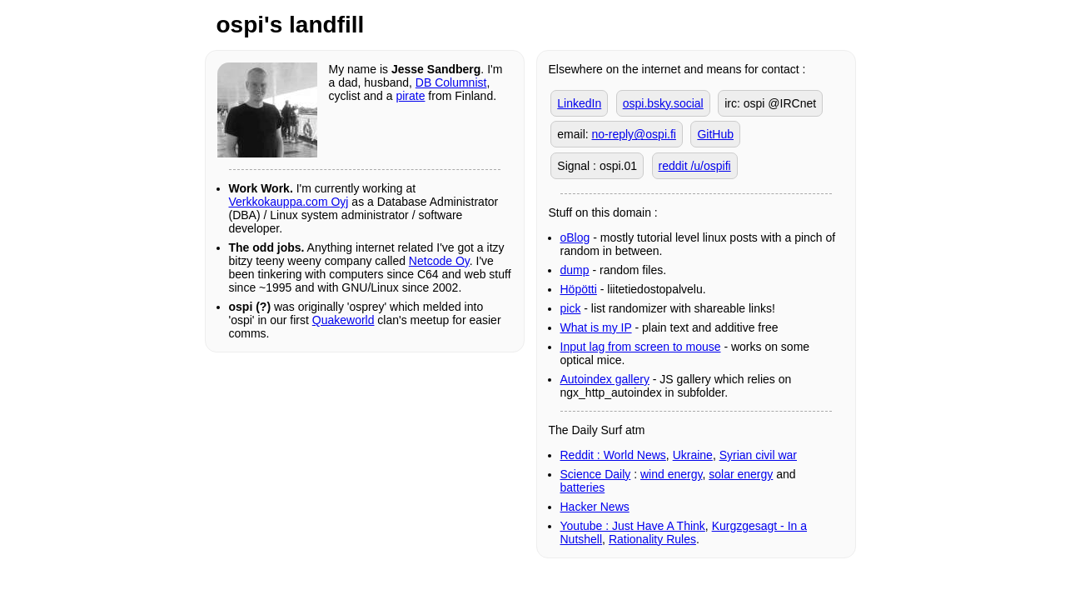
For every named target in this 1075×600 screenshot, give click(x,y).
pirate (410, 95)
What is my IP (596, 327)
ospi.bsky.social (663, 103)
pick (570, 308)
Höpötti (578, 289)
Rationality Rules (652, 539)
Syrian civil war (758, 455)
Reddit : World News (613, 455)
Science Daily (595, 474)
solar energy (741, 474)
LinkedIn (579, 103)
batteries (582, 487)
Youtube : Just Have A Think (632, 525)
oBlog (575, 237)
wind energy (671, 474)
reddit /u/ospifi (695, 165)
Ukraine (693, 455)
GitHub (715, 134)
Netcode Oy (439, 261)
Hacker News (595, 506)
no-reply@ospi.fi (634, 134)
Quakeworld (343, 320)
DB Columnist (451, 82)
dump (575, 270)
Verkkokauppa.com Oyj (289, 201)
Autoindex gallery (604, 379)
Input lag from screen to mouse (640, 346)
